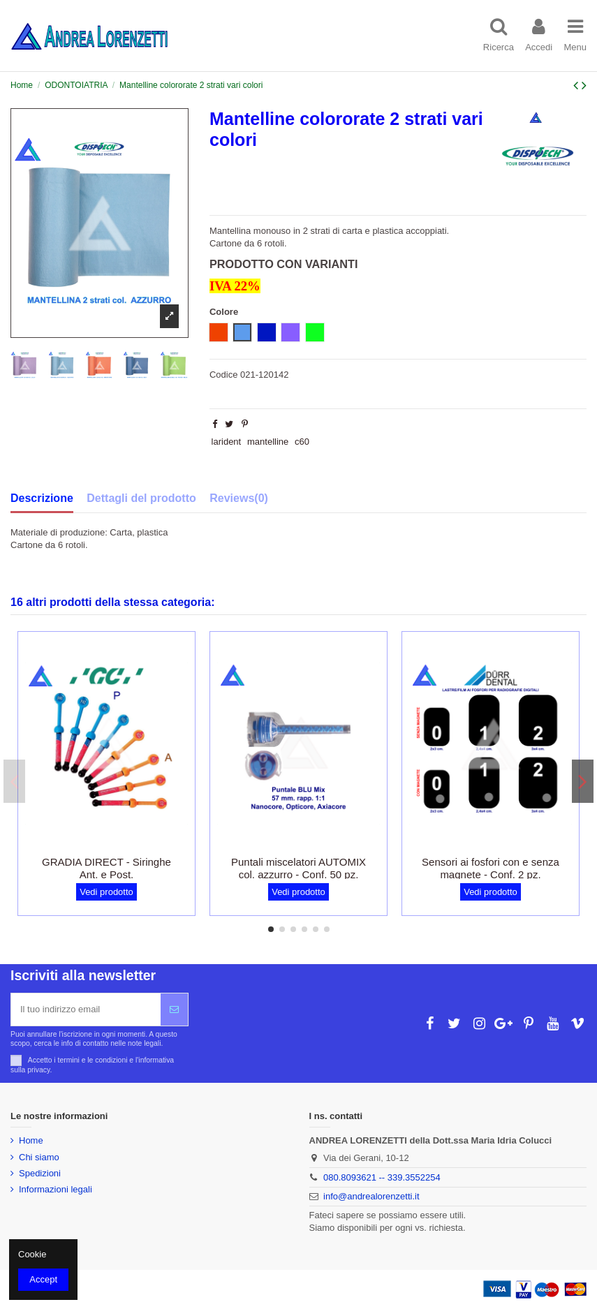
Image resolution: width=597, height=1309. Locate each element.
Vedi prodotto (106, 892)
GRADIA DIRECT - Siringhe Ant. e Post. (106, 868)
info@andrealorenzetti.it (371, 1196)
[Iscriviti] (174, 1009)
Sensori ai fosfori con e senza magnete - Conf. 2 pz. (490, 868)
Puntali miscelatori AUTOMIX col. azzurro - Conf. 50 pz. (298, 868)
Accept (43, 1279)
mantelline (267, 441)
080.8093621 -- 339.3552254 (382, 1177)
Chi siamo (39, 1157)
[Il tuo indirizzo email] (86, 1009)
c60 (302, 441)
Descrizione (41, 498)
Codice (223, 374)
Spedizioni (40, 1173)
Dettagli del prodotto (141, 498)
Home (31, 1140)
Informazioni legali (55, 1189)
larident (227, 441)
